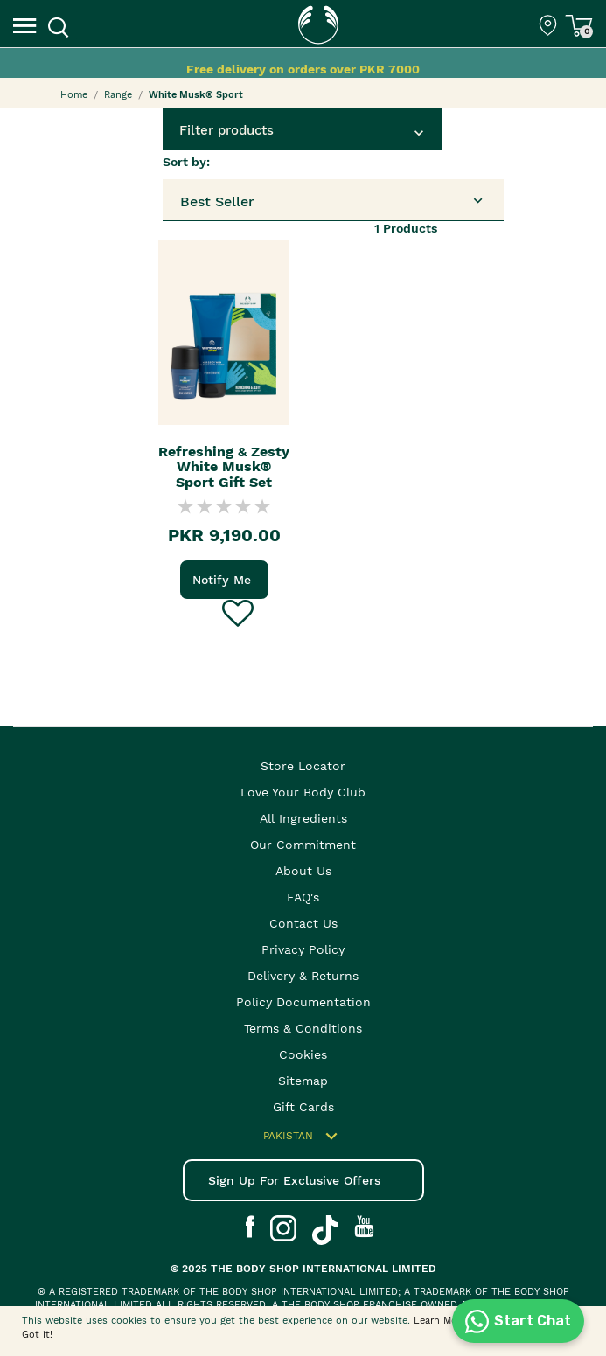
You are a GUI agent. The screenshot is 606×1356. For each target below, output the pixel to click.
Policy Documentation (303, 1002)
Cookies (303, 1054)
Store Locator (303, 766)
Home (73, 95)
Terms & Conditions (303, 1028)
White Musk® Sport (196, 95)
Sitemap (303, 1081)
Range (118, 95)
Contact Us (303, 923)
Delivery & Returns (303, 976)
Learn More (440, 1320)
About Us (303, 871)
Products (405, 228)
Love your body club (303, 792)
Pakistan (303, 1136)
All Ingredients (303, 818)
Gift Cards (303, 1107)
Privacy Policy (303, 949)
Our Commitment (303, 845)
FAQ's (303, 897)
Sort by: (186, 162)
